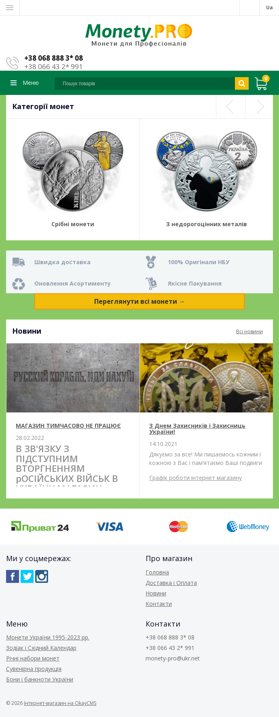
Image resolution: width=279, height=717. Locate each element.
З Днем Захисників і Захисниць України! (197, 428)
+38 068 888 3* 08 (53, 58)
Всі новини (249, 331)
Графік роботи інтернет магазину (195, 478)
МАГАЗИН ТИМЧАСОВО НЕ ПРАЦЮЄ (68, 425)
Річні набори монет (32, 658)
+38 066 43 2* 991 (53, 66)
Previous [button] (230, 106)
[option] (73, 179)
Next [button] (259, 106)
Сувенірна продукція (33, 669)
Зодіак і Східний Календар (41, 648)
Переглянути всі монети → (139, 301)
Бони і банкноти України (39, 679)
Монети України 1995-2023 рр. (47, 637)
